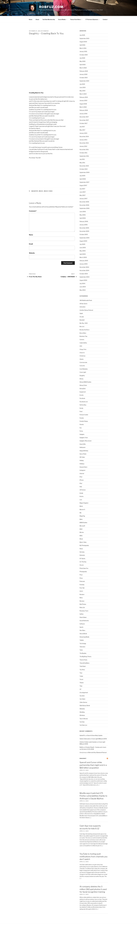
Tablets (82, 633)
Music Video (48, 184)
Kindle (81, 486)
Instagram (82, 463)
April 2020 (83, 58)
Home (30, 13)
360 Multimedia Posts (86, 294)
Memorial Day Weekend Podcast (97, 746)
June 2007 (83, 185)
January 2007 (83, 192)
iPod (81, 477)
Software (82, 617)
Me (80, 506)
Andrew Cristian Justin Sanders (88, 735)
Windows (82, 708)
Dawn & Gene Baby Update (94, 729)
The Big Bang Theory (85, 650)
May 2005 (83, 244)
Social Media (62, 13)
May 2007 (82, 188)
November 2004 (84, 264)
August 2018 (83, 97)
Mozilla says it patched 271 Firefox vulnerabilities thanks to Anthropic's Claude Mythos (93, 789)
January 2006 (83, 218)
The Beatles (83, 646)
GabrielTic (82, 729)
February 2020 (84, 64)
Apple (81, 307)
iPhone (82, 473)
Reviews (82, 594)
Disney (81, 372)
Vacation (82, 689)
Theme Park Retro (76, 13)
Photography (83, 565)
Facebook (82, 391)
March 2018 (83, 100)
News (81, 542)
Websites (82, 702)
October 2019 (83, 71)
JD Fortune (83, 483)
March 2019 (83, 87)
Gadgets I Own (84, 431)
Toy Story (82, 663)
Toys (81, 666)
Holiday (82, 454)
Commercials (83, 356)
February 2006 (84, 215)
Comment (33, 204)
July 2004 (82, 277)
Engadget (83, 751)
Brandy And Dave (84, 323)
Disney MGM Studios (85, 375)
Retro (81, 591)
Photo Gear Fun (84, 561)
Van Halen (82, 692)
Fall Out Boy (83, 398)
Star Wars (82, 624)
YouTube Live (83, 718)
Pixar (81, 568)
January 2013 (83, 133)
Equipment (83, 385)
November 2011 (84, 143)
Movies (82, 525)
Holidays (82, 457)
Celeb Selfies (83, 336)
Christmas (82, 349)
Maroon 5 (82, 503)
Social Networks (84, 614)
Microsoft (82, 519)
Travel (81, 673)
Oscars (82, 558)
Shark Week (83, 611)
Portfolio (82, 578)
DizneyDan (83, 382)
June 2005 (83, 241)
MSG (81, 529)
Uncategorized (84, 686)
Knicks (81, 490)
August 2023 (83, 35)
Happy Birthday (84, 444)
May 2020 (82, 54)
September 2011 (84, 149)
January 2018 (83, 107)
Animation (82, 300)
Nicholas (82, 545)
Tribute (82, 676)
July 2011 (82, 152)
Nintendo (82, 548)
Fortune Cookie (84, 408)
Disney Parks (83, 378)
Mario (81, 499)
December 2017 (84, 110)
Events (81, 388)
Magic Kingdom (84, 496)
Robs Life (82, 601)
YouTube (82, 715)
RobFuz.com (51, 7)
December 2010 (84, 159)
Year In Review (84, 712)
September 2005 (84, 231)
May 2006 (83, 208)
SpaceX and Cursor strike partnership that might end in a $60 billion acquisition (93, 758)
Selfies (81, 607)
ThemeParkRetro (84, 656)
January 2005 (83, 257)
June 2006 (83, 205)
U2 (80, 682)
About (37, 13)
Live (81, 493)
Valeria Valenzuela (85, 732)
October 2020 (84, 48)
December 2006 (84, 195)
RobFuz (46, 24)
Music (41, 184)
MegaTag (82, 509)
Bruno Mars (83, 326)
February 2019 (84, 90)
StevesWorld (83, 627)
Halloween (82, 441)
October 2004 (84, 267)
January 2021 (83, 45)
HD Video (82, 450)
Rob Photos (83, 597)
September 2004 (84, 270)
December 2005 (84, 221)
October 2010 (84, 162)
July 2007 (82, 182)
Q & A (81, 584)
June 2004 (83, 280)
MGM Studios (83, 516)
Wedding (82, 705)
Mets (81, 512)
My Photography (84, 539)
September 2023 (84, 32)
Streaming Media (84, 630)
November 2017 (84, 113)
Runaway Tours (84, 604)
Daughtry (34, 184)
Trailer (81, 669)
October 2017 (83, 117)
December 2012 (84, 136)
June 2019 (82, 81)
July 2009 (82, 169)
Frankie (82, 411)
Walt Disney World (85, 699)
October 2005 (84, 228)
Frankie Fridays (84, 414)
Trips (81, 679)
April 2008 (83, 172)
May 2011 (82, 156)
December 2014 (84, 130)
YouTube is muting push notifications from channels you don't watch (93, 850)
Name (31, 228)
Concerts (82, 359)
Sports (81, 620)
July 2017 (82, 120)
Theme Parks (83, 653)
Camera (82, 333)
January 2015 (83, 126)
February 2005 (84, 254)
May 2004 (83, 283)
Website (32, 246)
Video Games (83, 695)
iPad (81, 470)
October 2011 (83, 146)
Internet (82, 467)
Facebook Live (84, 395)
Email (31, 237)
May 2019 (82, 84)
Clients (81, 352)
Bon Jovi (82, 320)
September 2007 (84, 175)
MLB (81, 522)
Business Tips (83, 329)
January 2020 (83, 68)
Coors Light (83, 365)
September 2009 (84, 166)
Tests (81, 643)
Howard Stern (83, 460)
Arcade (82, 310)
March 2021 (83, 41)
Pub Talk (82, 581)
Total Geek (83, 659)
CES (81, 339)
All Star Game (83, 297)
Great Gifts (83, 437)
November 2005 (84, 224)
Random (82, 588)
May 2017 (82, 123)
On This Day (83, 555)
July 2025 (82, 28)
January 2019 (83, 94)
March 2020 (83, 61)
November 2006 (84, 198)
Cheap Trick (83, 343)
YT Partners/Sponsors (92, 13)
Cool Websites (84, 362)
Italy (81, 480)
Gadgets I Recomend (85, 434)
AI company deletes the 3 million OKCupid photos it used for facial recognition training (93, 883)
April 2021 (82, 38)
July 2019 (82, 77)
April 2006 (83, 211)
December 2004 (84, 260)
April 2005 (83, 247)
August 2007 (83, 179)
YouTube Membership (48, 13)
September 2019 (84, 74)
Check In (82, 346)
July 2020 (82, 51)
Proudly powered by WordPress (71, 921)
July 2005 (82, 237)
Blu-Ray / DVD (84, 316)
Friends (82, 418)
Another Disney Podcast (86, 303)
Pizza (81, 571)
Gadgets (82, 428)
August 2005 (83, 234)
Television (82, 640)
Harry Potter (83, 447)
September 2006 (84, 201)
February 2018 (84, 103)
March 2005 (83, 251)
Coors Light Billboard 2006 (99, 732)
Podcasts (82, 575)
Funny (81, 424)
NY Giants (82, 552)
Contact (105, 13)
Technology (83, 637)
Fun (81, 421)
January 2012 (83, 139)
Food (81, 405)
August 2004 (83, 273)
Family (81, 401)
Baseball (82, 313)
